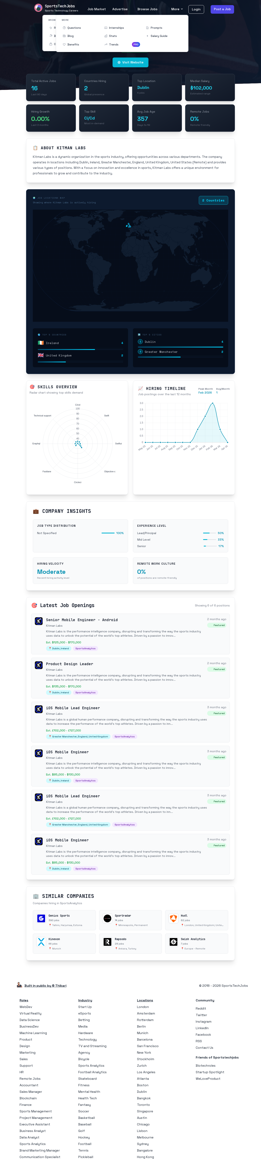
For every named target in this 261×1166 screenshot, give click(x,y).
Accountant (29, 1085)
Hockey (84, 1137)
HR (22, 1072)
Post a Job (222, 9)
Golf (81, 1131)
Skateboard (87, 1078)
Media (82, 1026)
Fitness (84, 1085)
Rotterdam (145, 1020)
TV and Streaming (92, 1046)
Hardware (85, 1033)
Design (25, 1046)
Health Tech (87, 1098)
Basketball (86, 1118)
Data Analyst (29, 1137)
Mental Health (89, 1092)
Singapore (145, 1111)
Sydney (143, 1144)
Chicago (143, 1124)
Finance (26, 1105)
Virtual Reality (30, 1013)
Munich (142, 1033)
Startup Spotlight (210, 1072)
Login (196, 9)
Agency (84, 1052)
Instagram (203, 1021)
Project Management (36, 1118)
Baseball (84, 1124)
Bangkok (144, 1098)
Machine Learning (33, 1033)
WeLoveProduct (208, 1078)
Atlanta (143, 1078)
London (143, 1007)
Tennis (83, 1150)
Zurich (142, 1065)
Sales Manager (31, 1092)
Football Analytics (92, 1072)
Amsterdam (146, 1013)
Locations (145, 1000)
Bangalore (145, 1150)
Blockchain (28, 1098)
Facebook (203, 1034)
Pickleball (85, 1157)
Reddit (201, 1008)
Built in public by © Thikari (45, 985)
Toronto (143, 1105)
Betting (84, 1020)
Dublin (142, 1092)
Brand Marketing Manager (40, 1150)
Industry (85, 1000)
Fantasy (84, 1105)
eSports (84, 1013)
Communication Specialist (40, 1157)
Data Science (30, 1020)
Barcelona (145, 1039)
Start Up (85, 1007)
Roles (24, 1000)
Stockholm (145, 1059)
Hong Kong (145, 1157)
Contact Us (204, 1047)
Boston (142, 1085)
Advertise (120, 9)
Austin (142, 1118)
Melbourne (145, 1137)
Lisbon (142, 1131)
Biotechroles (206, 1065)
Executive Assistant (35, 1124)
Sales (24, 1059)
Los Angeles (146, 1072)
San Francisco (148, 1046)
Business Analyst (33, 1131)
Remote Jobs (30, 1078)
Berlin (141, 1026)
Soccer (83, 1111)
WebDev (26, 1007)
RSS (199, 1041)
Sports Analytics (33, 1144)
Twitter (201, 1015)
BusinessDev (29, 1026)
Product (26, 1039)
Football (84, 1144)
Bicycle (83, 1059)
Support (26, 1065)
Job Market (96, 9)
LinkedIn (202, 1028)
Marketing (27, 1052)
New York (144, 1052)
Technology (87, 1039)
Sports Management (36, 1111)
